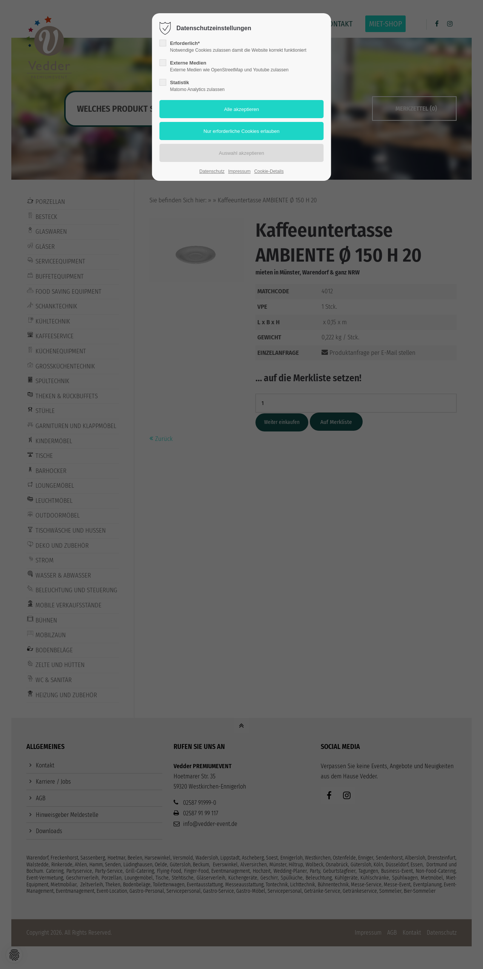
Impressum (239, 171)
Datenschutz (212, 171)
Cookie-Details (269, 171)
